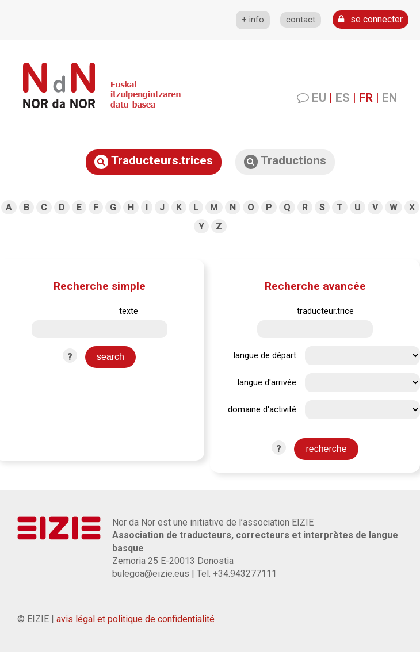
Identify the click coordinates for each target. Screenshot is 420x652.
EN (389, 98)
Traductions (285, 161)
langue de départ (265, 355)
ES (342, 98)
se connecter (370, 19)
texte (128, 311)
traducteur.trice (325, 311)
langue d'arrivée (267, 383)
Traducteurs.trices (153, 161)
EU (319, 98)
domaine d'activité (262, 410)
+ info (253, 20)
